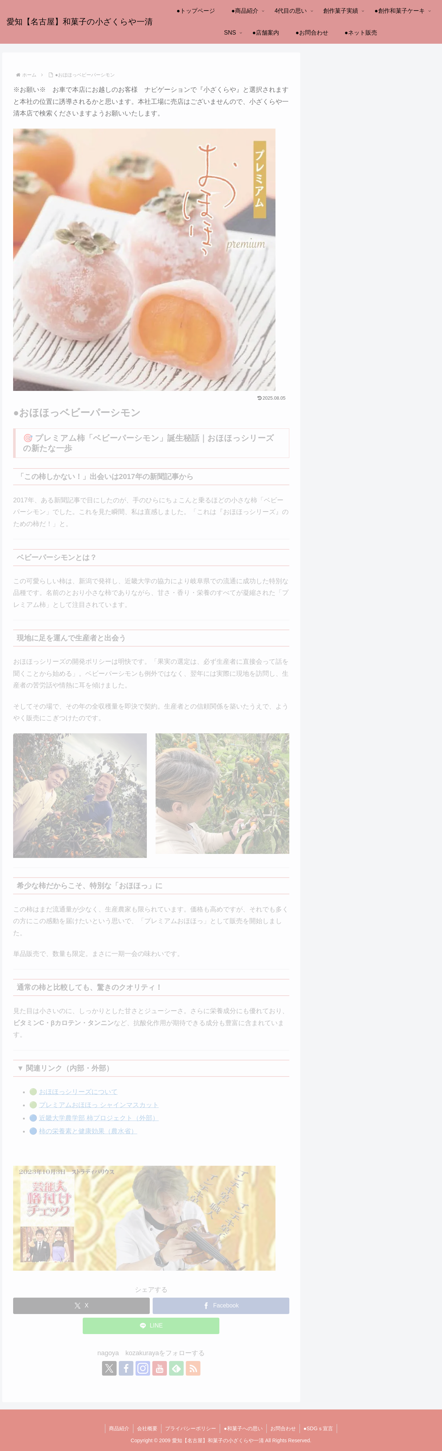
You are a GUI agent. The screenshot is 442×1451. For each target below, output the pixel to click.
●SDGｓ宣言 (318, 1428)
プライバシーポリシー (190, 1428)
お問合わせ (283, 1428)
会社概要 (147, 1428)
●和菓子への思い (243, 1428)
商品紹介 (119, 1428)
